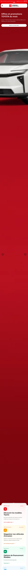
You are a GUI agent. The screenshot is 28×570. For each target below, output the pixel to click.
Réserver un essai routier (14, 25)
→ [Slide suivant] (25, 254)
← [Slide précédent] (2, 254)
